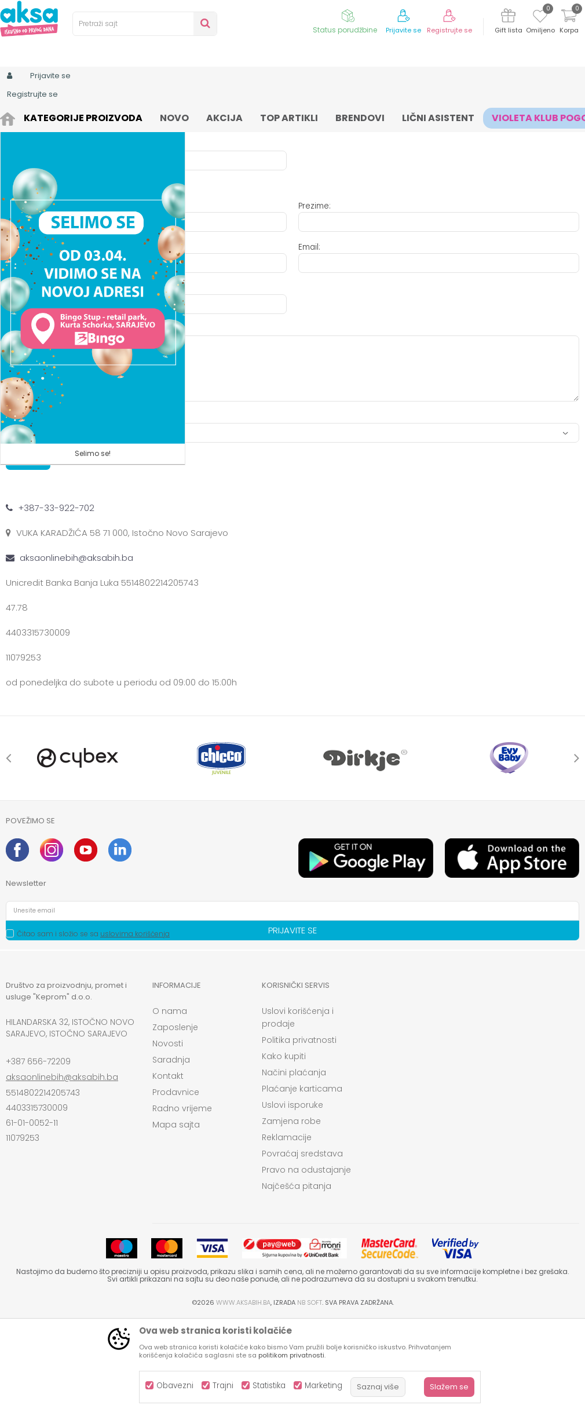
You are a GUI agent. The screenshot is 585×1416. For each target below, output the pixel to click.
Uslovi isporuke (292, 1200)
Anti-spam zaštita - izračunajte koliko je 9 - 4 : (94, 512)
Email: (309, 342)
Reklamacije (287, 1233)
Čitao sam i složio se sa (93, 1029)
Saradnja (171, 1155)
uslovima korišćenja (135, 1029)
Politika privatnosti (299, 1135)
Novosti (167, 1139)
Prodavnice (175, 1188)
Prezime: (314, 301)
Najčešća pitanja (296, 1281)
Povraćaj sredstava (302, 1249)
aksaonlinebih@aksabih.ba (62, 1172)
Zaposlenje (175, 1123)
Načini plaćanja (294, 1168)
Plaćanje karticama (302, 1184)
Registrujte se (449, 30)
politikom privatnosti (291, 1355)
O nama (169, 1106)
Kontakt (168, 1171)
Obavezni (174, 1385)
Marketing (323, 1385)
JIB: (304, 199)
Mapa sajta (176, 1220)
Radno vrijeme (182, 1204)
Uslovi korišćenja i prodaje (298, 1113)
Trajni (223, 1385)
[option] (77, 854)
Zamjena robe (291, 1216)
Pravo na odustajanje (306, 1265)
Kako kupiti (284, 1152)
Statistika (269, 1385)
